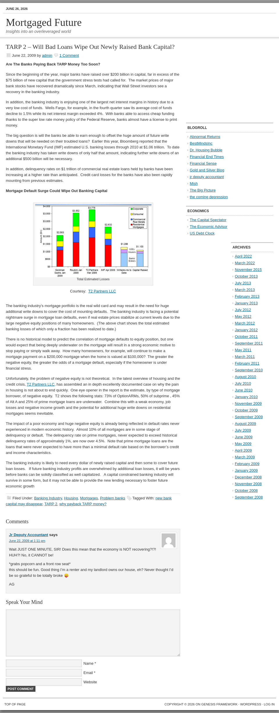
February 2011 (247, 363)
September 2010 (249, 370)
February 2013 (247, 296)
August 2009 (245, 423)
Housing (71, 498)
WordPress (250, 704)
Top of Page (15, 704)
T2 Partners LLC (102, 291)
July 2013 (243, 283)
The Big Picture (203, 190)
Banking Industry (48, 498)
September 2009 (249, 417)
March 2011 (245, 356)
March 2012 (245, 323)
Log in (269, 704)
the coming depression (209, 197)
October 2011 (246, 336)
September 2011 (249, 343)
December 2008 (248, 477)
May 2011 (243, 350)
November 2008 (248, 484)
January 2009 (246, 470)
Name (88, 663)
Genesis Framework (219, 704)
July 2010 (243, 383)
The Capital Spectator (208, 220)
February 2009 (247, 464)
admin (47, 55)
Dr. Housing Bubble (206, 150)
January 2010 (246, 397)
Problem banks (112, 498)
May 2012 (243, 316)
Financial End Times (207, 157)
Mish (194, 183)
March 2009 (245, 457)
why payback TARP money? (82, 504)
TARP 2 (50, 504)
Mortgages (89, 498)
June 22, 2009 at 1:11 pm (27, 540)
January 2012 (246, 330)
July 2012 (243, 310)
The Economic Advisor (208, 226)
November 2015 (248, 269)
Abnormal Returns (205, 136)
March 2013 (245, 290)
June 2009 (244, 437)
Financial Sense (203, 163)
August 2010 (245, 377)
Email (88, 673)
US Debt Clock (202, 233)
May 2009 (243, 443)
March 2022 (245, 263)
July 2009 (243, 430)
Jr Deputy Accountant (28, 535)
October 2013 (246, 276)
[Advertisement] (222, 80)
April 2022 (243, 256)
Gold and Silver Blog (207, 170)
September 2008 (249, 497)
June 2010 (244, 390)
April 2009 (243, 450)
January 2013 (246, 303)
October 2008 (246, 490)
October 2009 (246, 410)
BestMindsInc (201, 143)
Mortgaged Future (44, 22)
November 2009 (248, 403)
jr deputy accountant (207, 177)
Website (90, 682)
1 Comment (69, 55)
